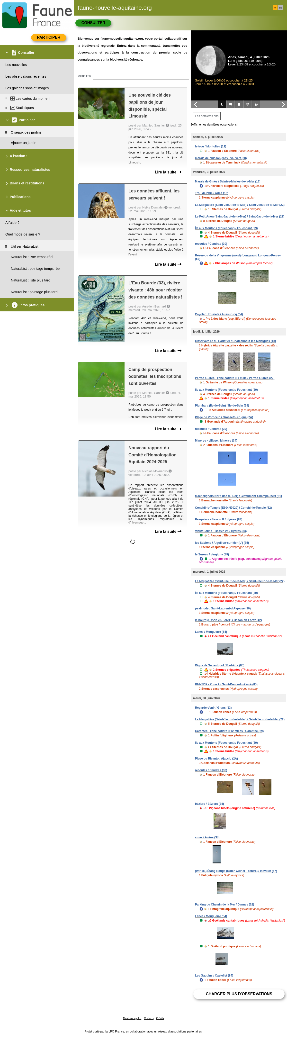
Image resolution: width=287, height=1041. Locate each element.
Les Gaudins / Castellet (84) (214, 975)
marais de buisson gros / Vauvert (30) (221, 158)
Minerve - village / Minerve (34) (216, 440)
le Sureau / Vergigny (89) (212, 554)
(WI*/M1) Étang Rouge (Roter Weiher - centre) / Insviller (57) (236, 871)
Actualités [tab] (84, 76)
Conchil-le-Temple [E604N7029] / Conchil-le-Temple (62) (233, 507)
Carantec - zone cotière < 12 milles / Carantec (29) (229, 731)
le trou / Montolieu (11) (210, 146)
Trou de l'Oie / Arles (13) (211, 193)
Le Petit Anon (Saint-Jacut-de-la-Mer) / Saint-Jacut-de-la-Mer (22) (239, 216)
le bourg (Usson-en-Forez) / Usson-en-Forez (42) (228, 620)
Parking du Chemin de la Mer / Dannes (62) (224, 904)
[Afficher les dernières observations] (214, 124)
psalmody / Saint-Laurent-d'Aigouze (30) (223, 608)
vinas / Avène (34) (207, 837)
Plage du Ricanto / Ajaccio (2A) (216, 758)
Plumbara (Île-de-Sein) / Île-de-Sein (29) (222, 405)
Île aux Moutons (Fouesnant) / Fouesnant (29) (226, 228)
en (280, 8)
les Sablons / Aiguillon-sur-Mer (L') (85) (222, 542)
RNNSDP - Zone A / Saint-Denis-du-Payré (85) (226, 684)
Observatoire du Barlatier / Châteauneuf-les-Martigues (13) (235, 341)
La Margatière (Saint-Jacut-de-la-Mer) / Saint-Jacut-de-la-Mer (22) (240, 205)
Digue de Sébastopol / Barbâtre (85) (219, 665)
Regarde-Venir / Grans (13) (213, 707)
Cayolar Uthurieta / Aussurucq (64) (219, 314)
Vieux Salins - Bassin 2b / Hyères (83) (221, 531)
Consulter (93, 23)
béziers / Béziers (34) (209, 804)
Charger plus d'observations (239, 994)
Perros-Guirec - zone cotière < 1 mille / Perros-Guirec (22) (234, 378)
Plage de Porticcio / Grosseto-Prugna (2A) (224, 417)
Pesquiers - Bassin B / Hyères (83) (218, 519)
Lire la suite (168, 172)
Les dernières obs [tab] (206, 116)
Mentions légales (132, 1018)
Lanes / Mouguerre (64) (211, 632)
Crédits (160, 1018)
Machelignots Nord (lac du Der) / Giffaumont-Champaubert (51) (238, 496)
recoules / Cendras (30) (211, 243)
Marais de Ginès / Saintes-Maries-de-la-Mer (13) (227, 181)
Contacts (148, 1018)
